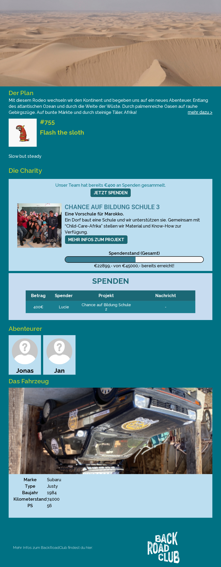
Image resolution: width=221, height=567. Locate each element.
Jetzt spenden (111, 192)
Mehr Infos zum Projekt (96, 239)
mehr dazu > (200, 112)
